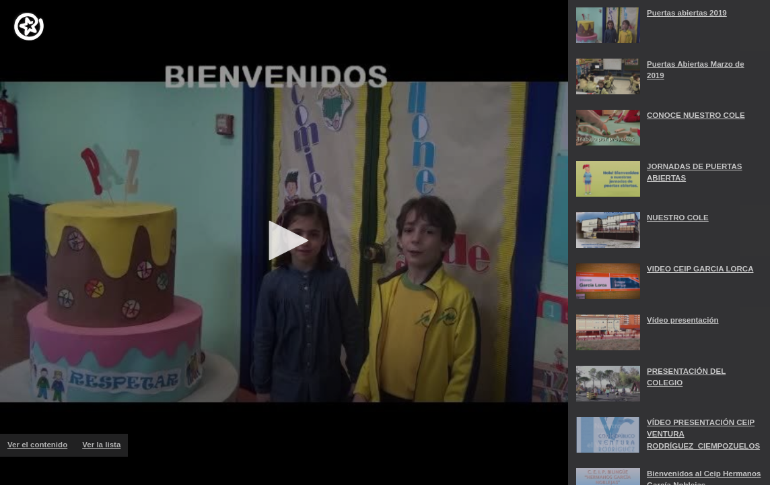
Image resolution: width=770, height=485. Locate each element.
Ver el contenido (41, 445)
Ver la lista (105, 449)
